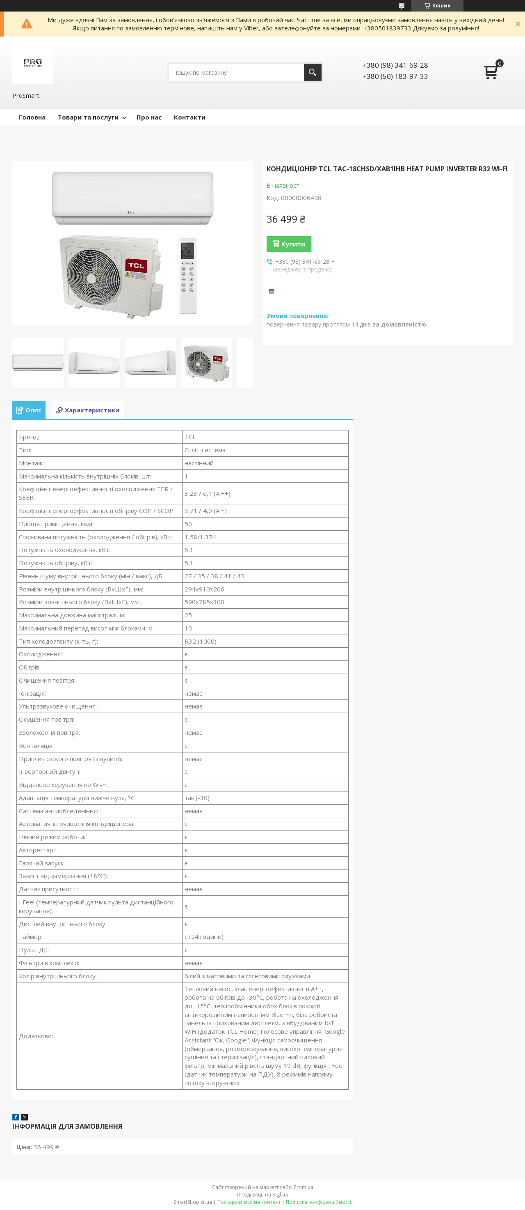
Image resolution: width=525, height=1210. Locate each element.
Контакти (189, 117)
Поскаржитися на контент (249, 1201)
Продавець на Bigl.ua (262, 1194)
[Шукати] (313, 72)
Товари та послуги (88, 117)
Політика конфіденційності (318, 1201)
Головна (32, 117)
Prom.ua (303, 1187)
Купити (293, 244)
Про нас (149, 117)
